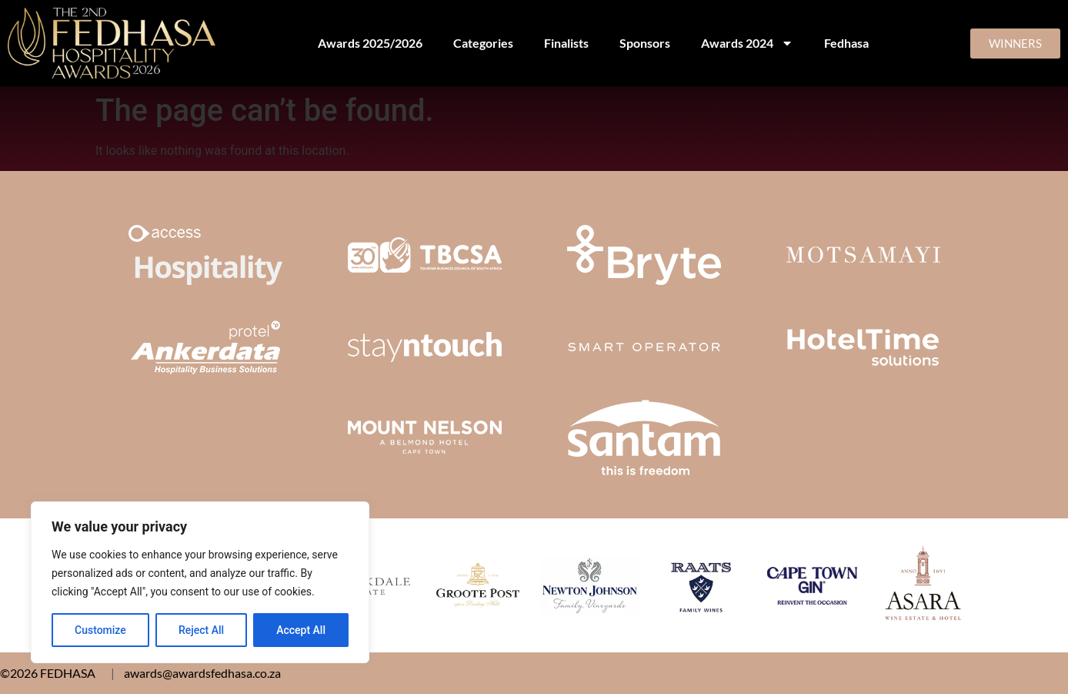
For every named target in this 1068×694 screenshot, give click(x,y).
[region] (200, 582)
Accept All (300, 630)
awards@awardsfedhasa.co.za (202, 673)
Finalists (566, 42)
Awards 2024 (747, 43)
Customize (100, 630)
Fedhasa (846, 42)
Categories (483, 42)
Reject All (201, 630)
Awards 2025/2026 (370, 42)
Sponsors (644, 42)
